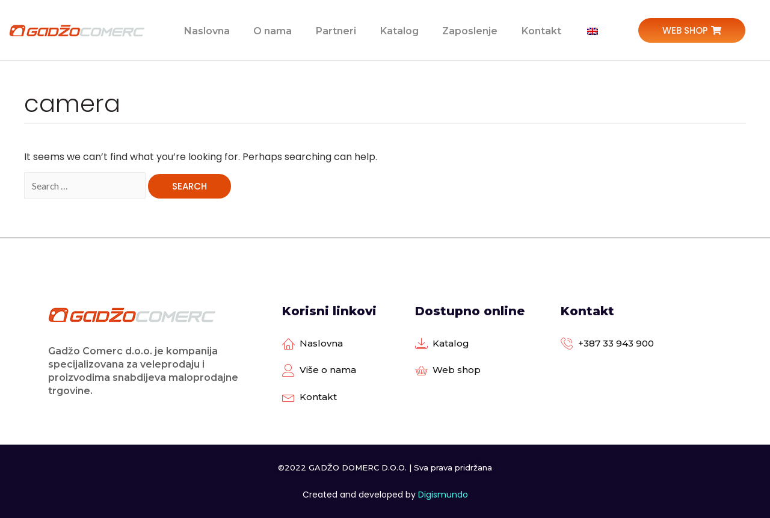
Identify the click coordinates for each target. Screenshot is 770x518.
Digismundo (443, 495)
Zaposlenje (469, 29)
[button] (691, 30)
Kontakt (541, 29)
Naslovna (205, 29)
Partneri (335, 29)
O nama (271, 29)
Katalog (398, 29)
